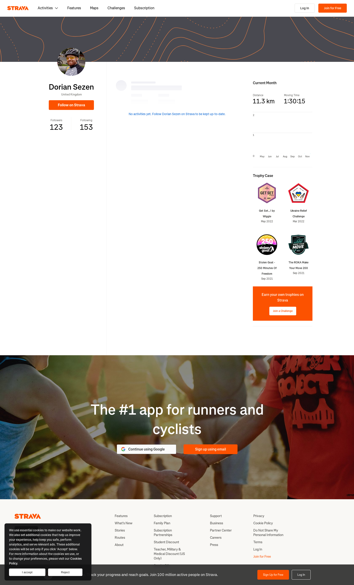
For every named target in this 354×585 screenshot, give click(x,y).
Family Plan (162, 523)
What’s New (123, 523)
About (119, 545)
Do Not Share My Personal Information (268, 532)
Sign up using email (210, 449)
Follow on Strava (71, 105)
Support (216, 516)
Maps (94, 8)
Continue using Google (143, 449)
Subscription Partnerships (163, 532)
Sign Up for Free (273, 575)
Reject (65, 572)
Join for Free (332, 8)
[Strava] (18, 8)
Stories (120, 530)
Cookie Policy (263, 523)
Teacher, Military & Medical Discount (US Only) (169, 554)
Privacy (258, 516)
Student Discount (166, 542)
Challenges (116, 8)
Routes (120, 537)
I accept (27, 572)
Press (214, 545)
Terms (257, 542)
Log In (304, 8)
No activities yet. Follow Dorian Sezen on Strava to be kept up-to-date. (177, 114)
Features (74, 8)
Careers (215, 537)
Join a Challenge (283, 311)
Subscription (144, 8)
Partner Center (221, 530)
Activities (48, 8)
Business (216, 523)
